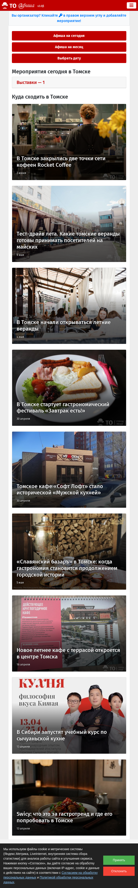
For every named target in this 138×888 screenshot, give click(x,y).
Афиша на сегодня (69, 36)
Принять (119, 860)
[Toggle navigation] (131, 5)
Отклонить (119, 871)
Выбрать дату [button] (69, 58)
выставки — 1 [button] (31, 82)
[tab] (69, 82)
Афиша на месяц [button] (69, 47)
